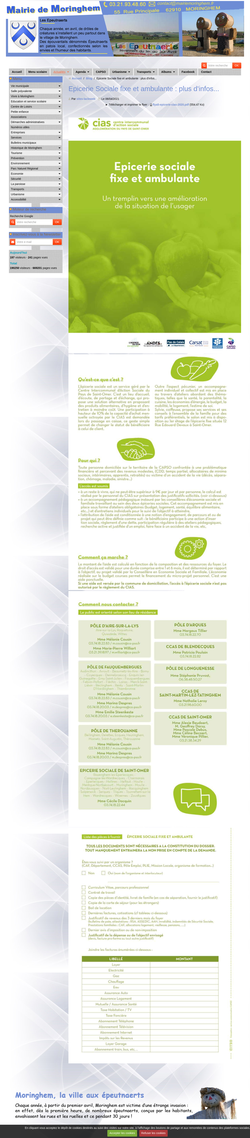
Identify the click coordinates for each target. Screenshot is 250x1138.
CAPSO (101, 71)
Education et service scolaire (28, 101)
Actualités (59, 71)
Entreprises (18, 132)
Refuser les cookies (153, 1133)
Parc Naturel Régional (24, 168)
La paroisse (18, 184)
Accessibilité (18, 199)
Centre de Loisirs (21, 106)
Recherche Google (21, 216)
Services (16, 137)
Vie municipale (20, 86)
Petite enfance (20, 111)
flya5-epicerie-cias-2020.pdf (171, 104)
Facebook (188, 71)
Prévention (17, 158)
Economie (17, 173)
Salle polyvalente (21, 91)
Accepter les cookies (122, 1133)
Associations (19, 116)
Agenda (81, 71)
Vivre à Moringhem (22, 96)
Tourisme (16, 153)
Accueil (17, 71)
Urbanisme (119, 71)
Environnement (20, 163)
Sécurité (16, 178)
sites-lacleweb (86, 98)
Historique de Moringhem (26, 147)
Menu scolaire (37, 71)
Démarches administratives (27, 122)
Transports (144, 71)
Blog (89, 78)
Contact (206, 71)
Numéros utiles (20, 127)
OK (237, 65)
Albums (166, 71)
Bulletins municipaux (23, 142)
